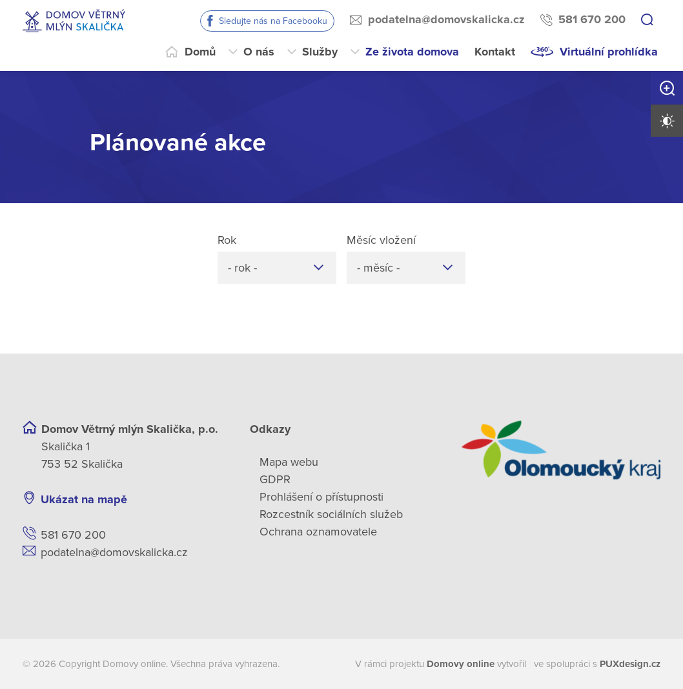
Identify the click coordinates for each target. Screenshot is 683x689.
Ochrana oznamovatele (318, 531)
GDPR (275, 479)
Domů (200, 52)
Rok (227, 240)
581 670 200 (592, 19)
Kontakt (494, 52)
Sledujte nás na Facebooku (273, 20)
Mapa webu (289, 462)
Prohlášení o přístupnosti (321, 497)
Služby (320, 52)
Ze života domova (412, 52)
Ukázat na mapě (84, 499)
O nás (258, 52)
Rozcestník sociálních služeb (331, 514)
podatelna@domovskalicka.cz (446, 19)
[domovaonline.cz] (460, 664)
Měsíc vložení (381, 240)
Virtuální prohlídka (609, 52)
